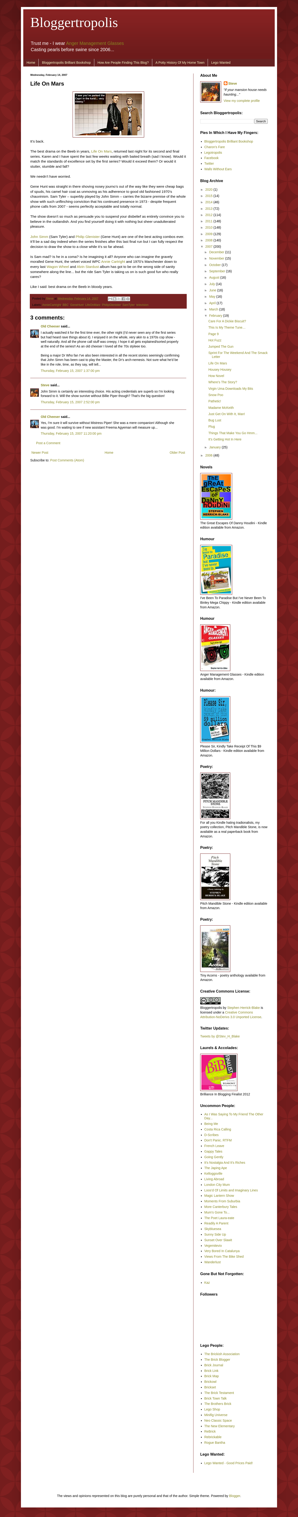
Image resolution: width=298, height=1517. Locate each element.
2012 (209, 215)
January (215, 447)
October (215, 265)
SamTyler (128, 305)
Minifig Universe (216, 1415)
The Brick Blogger (217, 1359)
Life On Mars (101, 151)
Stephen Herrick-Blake (243, 1008)
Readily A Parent (216, 1223)
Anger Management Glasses (95, 43)
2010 (209, 227)
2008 (209, 240)
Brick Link (211, 1371)
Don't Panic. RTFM (218, 1140)
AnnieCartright (51, 305)
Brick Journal (213, 1365)
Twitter (209, 163)
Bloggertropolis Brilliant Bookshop (66, 62)
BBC (66, 305)
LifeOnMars (92, 305)
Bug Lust (214, 420)
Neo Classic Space (218, 1420)
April (213, 303)
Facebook (211, 158)
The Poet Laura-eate (219, 1218)
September (217, 271)
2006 (209, 455)
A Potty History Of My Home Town (180, 62)
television (142, 305)
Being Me (211, 1124)
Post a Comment (48, 443)
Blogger (234, 1496)
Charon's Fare (214, 147)
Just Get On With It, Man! (226, 414)
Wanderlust (212, 1262)
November (217, 258)
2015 (209, 196)
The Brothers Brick (217, 1404)
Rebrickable (213, 1437)
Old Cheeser (50, 326)
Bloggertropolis (74, 22)
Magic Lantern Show (219, 1195)
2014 (209, 202)
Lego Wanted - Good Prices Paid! (228, 1463)
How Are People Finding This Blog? (123, 62)
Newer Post (39, 452)
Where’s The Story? (222, 382)
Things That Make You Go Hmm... (232, 433)
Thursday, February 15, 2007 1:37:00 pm (70, 371)
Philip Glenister (88, 237)
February (216, 315)
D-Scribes (211, 1135)
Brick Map (211, 1376)
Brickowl (210, 1382)
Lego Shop (212, 1409)
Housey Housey (219, 369)
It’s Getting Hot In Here (224, 439)
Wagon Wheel (58, 267)
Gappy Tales (213, 1151)
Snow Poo (215, 395)
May (212, 296)
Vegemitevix (213, 1245)
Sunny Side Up (215, 1234)
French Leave (214, 1146)
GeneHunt (77, 305)
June (213, 290)
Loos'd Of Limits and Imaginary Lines (231, 1190)
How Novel (216, 376)
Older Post (177, 452)
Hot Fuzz (214, 340)
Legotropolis (213, 152)
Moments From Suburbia (222, 1201)
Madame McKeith (221, 408)
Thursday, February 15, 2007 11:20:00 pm (71, 433)
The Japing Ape (215, 1168)
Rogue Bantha (214, 1442)
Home (31, 62)
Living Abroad (214, 1179)
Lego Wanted (220, 62)
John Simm (39, 237)
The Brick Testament (219, 1393)
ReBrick (210, 1431)
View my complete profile (242, 101)
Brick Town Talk (215, 1398)
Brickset (210, 1387)
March (214, 309)
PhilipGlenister (111, 305)
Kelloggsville (213, 1173)
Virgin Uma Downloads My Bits (230, 388)
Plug (211, 426)
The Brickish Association (222, 1354)
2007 (209, 246)
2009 (209, 234)
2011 (209, 221)
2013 (209, 208)
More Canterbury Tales (220, 1207)
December (217, 252)
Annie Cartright (113, 261)
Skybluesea (212, 1229)
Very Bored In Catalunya (222, 1251)
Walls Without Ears (218, 169)
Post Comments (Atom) (67, 460)
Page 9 (213, 334)
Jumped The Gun (221, 346)
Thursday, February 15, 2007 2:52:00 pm (70, 402)
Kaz (207, 1282)
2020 (209, 189)
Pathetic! (214, 401)
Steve (50, 298)
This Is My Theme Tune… (227, 327)
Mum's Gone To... (217, 1212)
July (212, 284)
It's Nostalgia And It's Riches (224, 1162)
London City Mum (217, 1185)
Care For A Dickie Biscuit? (227, 321)
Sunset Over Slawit (218, 1240)
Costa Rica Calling (217, 1129)
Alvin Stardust (88, 267)
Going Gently (214, 1157)
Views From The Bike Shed (224, 1256)
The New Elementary (219, 1426)
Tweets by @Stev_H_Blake (220, 1036)
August (214, 277)
